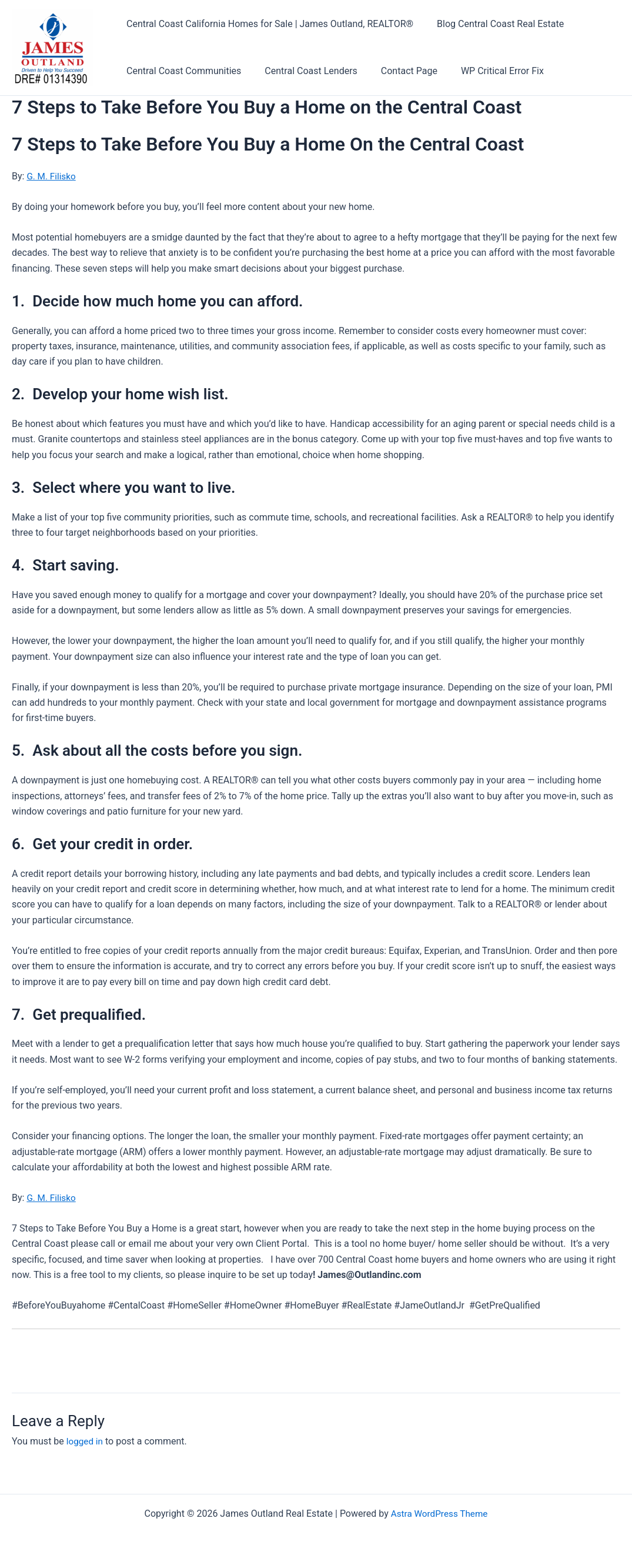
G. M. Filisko (52, 176)
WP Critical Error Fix (485, 70)
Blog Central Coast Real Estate (493, 23)
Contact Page (397, 70)
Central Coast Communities (181, 70)
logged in (85, 1441)
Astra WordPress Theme (439, 1513)
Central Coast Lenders (304, 70)
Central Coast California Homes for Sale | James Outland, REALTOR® (267, 23)
